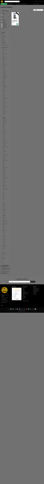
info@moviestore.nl (4, 302)
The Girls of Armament (3, 118)
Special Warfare (4, 209)
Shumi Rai (3, 206)
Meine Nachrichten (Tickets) (36, 290)
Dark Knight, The (4, 85)
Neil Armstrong (4, 175)
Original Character (4, 181)
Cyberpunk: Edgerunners (3, 82)
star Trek (3, 212)
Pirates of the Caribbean (5, 189)
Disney (3, 92)
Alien (3, 52)
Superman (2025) (4, 220)
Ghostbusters (4, 113)
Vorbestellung (24, 296)
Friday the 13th (4, 109)
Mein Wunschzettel (35, 291)
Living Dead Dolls (4, 151)
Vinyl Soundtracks (3, 258)
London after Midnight (4, 154)
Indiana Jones (4, 132)
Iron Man (3, 133)
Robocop (3, 196)
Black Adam (3, 63)
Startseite (2, 5)
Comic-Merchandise (5, 23)
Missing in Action (4, 169)
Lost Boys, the (4, 157)
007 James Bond (4, 49)
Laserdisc (2, 39)
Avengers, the (4, 59)
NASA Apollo (3, 172)
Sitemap (23, 298)
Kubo (3, 148)
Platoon (3, 190)
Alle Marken (4, 14)
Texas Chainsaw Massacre (4, 230)
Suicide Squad (4, 217)
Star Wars (3, 213)
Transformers (4, 238)
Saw (2, 200)
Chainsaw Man (4, 72)
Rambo (3, 193)
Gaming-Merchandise (5, 24)
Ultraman (3, 242)
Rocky (3, 199)
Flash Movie (3, 107)
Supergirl (3, 218)
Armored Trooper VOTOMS (4, 57)
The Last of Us (4, 150)
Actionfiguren (3, 42)
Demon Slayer (4, 91)
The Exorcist (3, 101)
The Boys (3, 69)
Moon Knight (3, 164)
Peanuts (3, 184)
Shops (2, 259)
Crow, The (3, 80)
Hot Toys (3, 129)
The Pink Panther (4, 187)
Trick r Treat (3, 239)
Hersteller (2, 262)
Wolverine (3, 248)
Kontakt (23, 288)
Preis (2, 261)
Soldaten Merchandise (5, 27)
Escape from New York (5, 98)
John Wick (3, 139)
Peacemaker (3, 182)
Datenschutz (24, 297)
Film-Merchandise (5, 25)
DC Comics (3, 88)
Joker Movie (3, 142)
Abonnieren (32, 281)
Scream (3, 202)
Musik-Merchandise (5, 26)
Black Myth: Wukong (4, 65)
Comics (2, 255)
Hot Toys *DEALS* (4, 130)
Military (3, 163)
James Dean (3, 136)
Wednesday (3, 246)
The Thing (3, 232)
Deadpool (3, 89)
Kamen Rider (3, 145)
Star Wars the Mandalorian (4, 215)
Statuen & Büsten (3, 252)
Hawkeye (3, 126)
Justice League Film (4, 143)
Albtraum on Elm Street (5, 178)
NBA (2, 251)
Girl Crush (3, 116)
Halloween (3, 123)
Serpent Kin (3, 203)
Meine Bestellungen (35, 289)
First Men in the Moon (4, 106)
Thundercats (3, 236)
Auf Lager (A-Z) (3, 40)
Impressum (24, 289)
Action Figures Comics (4, 43)
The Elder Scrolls (4, 95)
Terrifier (3, 228)
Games (3, 249)
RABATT (2, 33)
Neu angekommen (3, 36)
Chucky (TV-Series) (4, 75)
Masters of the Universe (5, 160)
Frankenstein (3, 110)
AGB (23, 290)
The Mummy (3, 171)
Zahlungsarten (24, 291)
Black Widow (3, 66)
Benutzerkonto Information (36, 288)
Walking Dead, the (4, 245)
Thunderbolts (4, 235)
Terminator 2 (3, 227)
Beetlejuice (3, 62)
